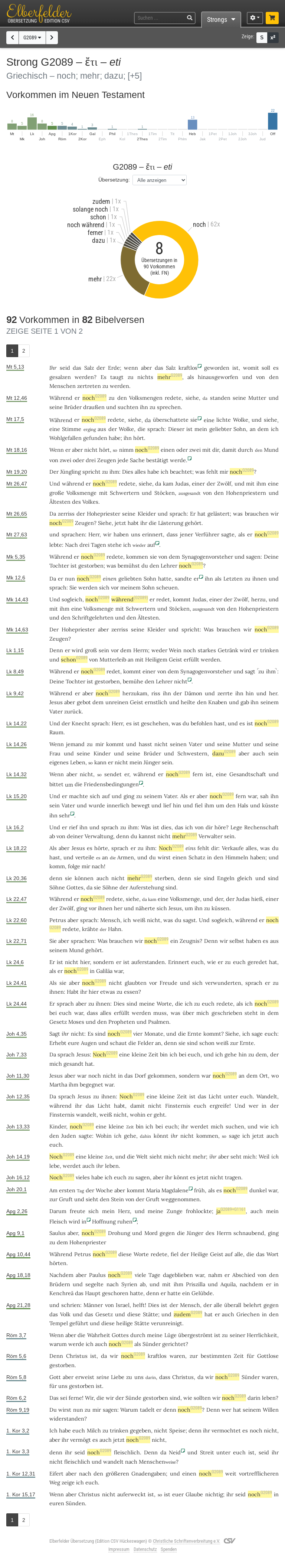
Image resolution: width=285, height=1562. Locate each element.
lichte (223, 419)
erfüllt (191, 659)
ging (129, 796)
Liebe (117, 1376)
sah (264, 796)
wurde (97, 805)
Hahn (114, 928)
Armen (125, 857)
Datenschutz (145, 1549)
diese (125, 1254)
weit (230, 1473)
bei (53, 1012)
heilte (188, 702)
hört (138, 437)
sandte (183, 578)
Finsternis (177, 1105)
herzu (258, 599)
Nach (71, 544)
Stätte (150, 1314)
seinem (270, 702)
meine (147, 1003)
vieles (83, 1177)
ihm (114, 471)
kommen (137, 556)
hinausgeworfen (218, 376)
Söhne (57, 887)
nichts (145, 376)
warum (58, 1343)
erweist (84, 1376)
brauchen (257, 513)
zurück (73, 711)
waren (177, 1355)
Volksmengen (146, 397)
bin (140, 1126)
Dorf (140, 1075)
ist (189, 428)
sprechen (169, 407)
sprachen (73, 534)
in (209, 857)
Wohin (104, 1135)
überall (232, 1304)
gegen (167, 1232)
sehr (64, 815)
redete (173, 397)
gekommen (162, 1075)
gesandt (73, 1063)
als (190, 376)
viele (140, 1274)
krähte (90, 928)
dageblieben (178, 1274)
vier (137, 1033)
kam (168, 483)
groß (91, 650)
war (252, 796)
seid (65, 367)
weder (159, 650)
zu (131, 376)
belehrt (252, 1304)
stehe (115, 544)
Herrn (140, 650)
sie (193, 419)
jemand (75, 744)
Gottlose (268, 1355)
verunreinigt (166, 1323)
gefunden (95, 437)
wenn (131, 367)
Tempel (58, 1323)
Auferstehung (147, 887)
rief (73, 827)
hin (250, 693)
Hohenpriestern (246, 492)
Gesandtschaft (247, 774)
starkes (207, 650)
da (163, 1452)
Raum (56, 732)
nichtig (214, 1494)
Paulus (97, 1274)
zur (234, 1042)
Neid (175, 1452)
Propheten (121, 1021)
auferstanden (148, 961)
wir (114, 1355)
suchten (128, 407)
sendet (113, 774)
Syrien (129, 1284)
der (100, 367)
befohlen (202, 723)
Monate (153, 1033)
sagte (228, 534)
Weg (54, 1482)
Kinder (102, 753)
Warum (129, 1409)
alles (140, 471)
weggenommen (180, 1199)
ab (52, 836)
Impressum (119, 1549)
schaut (118, 1042)
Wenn (56, 449)
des (76, 501)
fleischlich (127, 1452)
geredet (257, 961)
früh (199, 1190)
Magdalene (175, 1190)
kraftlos (187, 367)
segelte (94, 1284)
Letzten (233, 578)
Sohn (239, 428)
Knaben (217, 702)
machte (78, 796)
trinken (269, 650)
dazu (224, 753)
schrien (70, 1304)
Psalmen (158, 1021)
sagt (250, 671)
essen (131, 991)
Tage (154, 1274)
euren (56, 1503)
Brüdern (59, 1284)
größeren (117, 1473)
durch (245, 449)
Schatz (197, 857)
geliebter (220, 428)
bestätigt (157, 460)
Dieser (176, 428)
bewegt (140, 805)
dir (215, 449)
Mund (271, 449)
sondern (103, 961)
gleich (244, 878)
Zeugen (106, 460)
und (274, 397)
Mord (151, 1232)
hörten (57, 1263)
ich (117, 1135)
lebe (54, 1165)
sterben (164, 878)
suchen (235, 1126)
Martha (58, 1084)
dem (263, 428)
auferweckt (131, 1494)
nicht (91, 449)
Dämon (193, 693)
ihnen (259, 578)
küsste (270, 805)
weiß (139, 920)
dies (166, 827)
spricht (91, 471)
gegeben (140, 1430)
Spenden (169, 1549)
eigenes (59, 762)
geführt (78, 1323)
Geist (175, 659)
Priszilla (195, 1284)
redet (163, 599)
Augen (89, 1042)
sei (63, 1397)
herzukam (134, 693)
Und (54, 483)
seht (236, 1156)
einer (198, 483)
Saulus (57, 1232)
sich (104, 587)
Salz (89, 367)
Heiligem (156, 659)
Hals (243, 805)
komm (57, 866)
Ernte (194, 1033)
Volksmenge (81, 492)
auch (259, 753)
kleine (139, 1054)
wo (275, 1075)
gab (244, 702)
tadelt (147, 1409)
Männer (93, 1304)
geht (159, 1114)
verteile (84, 857)
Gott (55, 1376)
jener (186, 534)
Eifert (56, 1473)
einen (168, 449)
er (77, 397)
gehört (193, 522)
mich (202, 1012)
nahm (215, 1274)
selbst (236, 940)
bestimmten (216, 1355)
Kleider (147, 513)
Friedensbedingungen (111, 784)
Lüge (170, 1335)
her (273, 693)
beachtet (181, 471)
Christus (77, 1355)
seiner (237, 1335)
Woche (104, 1190)
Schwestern (192, 753)
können (84, 878)
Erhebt (57, 1042)
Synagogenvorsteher (207, 556)
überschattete (171, 419)
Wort (272, 1254)
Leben (77, 762)
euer (178, 1494)
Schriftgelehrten (93, 617)
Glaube (194, 1494)
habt (119, 1105)
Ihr (53, 367)
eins (191, 848)
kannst (147, 836)
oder (182, 449)
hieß (257, 898)
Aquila (228, 1284)
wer (253, 1105)
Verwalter (211, 836)
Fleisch (58, 1221)
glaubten (136, 982)
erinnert (152, 534)
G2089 (32, 38)
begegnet (91, 1084)
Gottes (74, 887)
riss (155, 693)
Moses (76, 1021)
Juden (68, 1135)
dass (172, 534)
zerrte (225, 693)
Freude (168, 982)
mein (200, 428)
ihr (65, 1033)
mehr (169, 376)
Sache (137, 460)
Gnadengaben (148, 1473)
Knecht (81, 723)
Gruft (66, 1199)
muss (160, 1012)
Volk (65, 1314)
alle (239, 1254)
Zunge (175, 1211)
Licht (215, 1096)
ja (231, 1211)
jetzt (120, 522)
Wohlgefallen (65, 437)
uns (135, 534)
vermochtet (226, 1430)
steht (251, 1012)
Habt (73, 991)
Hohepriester (103, 513)
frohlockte (199, 1211)
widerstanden (66, 1418)
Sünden (75, 1503)
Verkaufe (233, 848)
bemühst (129, 565)
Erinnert (178, 961)
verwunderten (223, 982)
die (153, 522)
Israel (123, 1304)
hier (85, 961)
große (56, 492)
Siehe (105, 522)
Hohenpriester (87, 1242)
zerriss (66, 513)
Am (53, 1190)
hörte (101, 848)
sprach (155, 428)
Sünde (133, 1397)
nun (70, 578)
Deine (271, 556)
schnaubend (248, 1232)
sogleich (72, 599)
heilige (124, 1323)
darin (254, 1397)
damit (229, 449)
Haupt (93, 1293)
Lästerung (170, 522)
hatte (164, 578)
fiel (199, 805)
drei (91, 460)
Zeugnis (190, 940)
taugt (117, 376)
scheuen (167, 587)
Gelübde (202, 1293)
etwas (107, 991)
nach (98, 866)
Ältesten (60, 501)
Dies (127, 471)
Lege (236, 827)
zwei (195, 449)
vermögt (80, 1439)
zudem (188, 1314)
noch (94, 397)
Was (209, 629)
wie (211, 961)
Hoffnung (104, 1221)
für (250, 1355)
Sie (53, 940)
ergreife (219, 1105)
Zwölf (224, 483)
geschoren (115, 1293)
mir (99, 744)
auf (151, 544)
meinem (130, 587)
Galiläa (104, 970)
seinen (178, 744)
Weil (264, 1156)
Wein (175, 650)
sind (209, 878)
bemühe (133, 681)
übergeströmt (195, 1335)
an (253, 428)
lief (167, 805)
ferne (75, 1397)
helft (139, 1304)
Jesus (56, 702)
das (77, 367)
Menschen (62, 385)
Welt (142, 1156)
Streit (207, 1452)
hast (54, 857)
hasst (145, 744)
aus (102, 428)
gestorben (91, 565)
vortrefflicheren (259, 1473)
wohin (137, 1114)
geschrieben (227, 1012)
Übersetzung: (114, 180)
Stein (117, 1199)
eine (101, 1126)
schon (74, 659)
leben (112, 1165)
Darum (57, 1211)
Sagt (54, 1033)
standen (220, 397)
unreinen (116, 702)
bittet (56, 784)
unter (231, 1096)
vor (115, 587)
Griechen (248, 1314)
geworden (216, 367)
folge (74, 866)
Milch (94, 1430)
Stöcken (164, 492)
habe (97, 1177)
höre (220, 827)
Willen (271, 1409)
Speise (177, 1430)
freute (77, 1211)
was (200, 471)
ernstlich (156, 702)
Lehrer (169, 565)
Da (52, 513)
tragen (233, 1177)
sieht (156, 1156)
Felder (146, 1042)
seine (56, 407)
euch (197, 961)
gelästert (218, 513)
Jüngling (70, 471)
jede (123, 460)
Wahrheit (98, 1335)
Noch (171, 848)
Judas (182, 483)
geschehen (154, 723)
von (260, 376)
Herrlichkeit (262, 1335)
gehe (231, 1054)
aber (146, 367)
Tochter (59, 565)
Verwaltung (99, 836)
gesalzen (60, 376)
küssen (220, 908)
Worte (164, 1003)
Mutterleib (112, 659)
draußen (94, 407)
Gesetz (58, 1021)
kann (100, 762)
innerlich (118, 805)
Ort (263, 1075)
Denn (56, 650)
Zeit (153, 1054)
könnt (161, 1135)
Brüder (73, 407)
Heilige (199, 1254)
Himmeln (236, 857)
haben (257, 857)
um (220, 805)
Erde (114, 367)
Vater (56, 711)
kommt (182, 599)
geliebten (130, 578)
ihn (144, 407)
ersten (67, 1190)
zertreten (89, 385)
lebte (55, 544)
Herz (124, 1211)
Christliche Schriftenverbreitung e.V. (186, 1541)
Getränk (228, 650)
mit (206, 449)
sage (257, 1033)
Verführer (207, 534)
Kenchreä (61, 1293)
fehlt (212, 471)
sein (104, 650)
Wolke (240, 419)
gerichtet (174, 1343)
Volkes (90, 501)
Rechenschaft (261, 827)
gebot (84, 702)
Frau (54, 753)
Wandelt (266, 1096)
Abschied (243, 1274)
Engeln (226, 878)
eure (73, 1042)
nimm (126, 449)
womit (251, 367)
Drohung (119, 1232)
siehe (192, 397)
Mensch (110, 920)
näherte (145, 908)
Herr (93, 534)
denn (122, 836)
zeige (68, 1482)
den (274, 376)
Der (54, 471)
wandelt (86, 1114)
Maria (153, 1190)
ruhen (124, 1221)
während (129, 599)
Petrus (57, 920)
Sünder (151, 1343)
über (188, 1012)
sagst (189, 920)
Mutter (257, 397)
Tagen (98, 544)
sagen (253, 556)
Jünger (152, 762)
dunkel (258, 1190)
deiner (75, 836)
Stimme (71, 428)
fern (198, 774)
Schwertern (125, 492)
